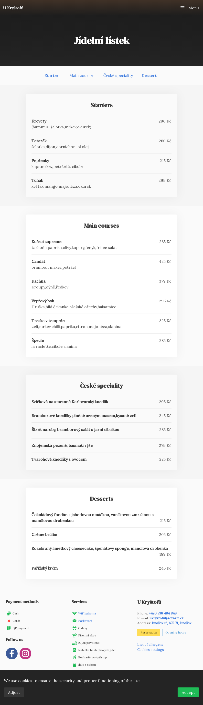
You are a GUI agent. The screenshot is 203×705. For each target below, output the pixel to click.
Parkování (85, 621)
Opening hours (175, 632)
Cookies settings (150, 649)
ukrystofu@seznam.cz (166, 618)
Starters (53, 75)
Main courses (82, 75)
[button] (189, 8)
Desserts (150, 75)
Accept (188, 692)
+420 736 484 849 (163, 613)
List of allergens (150, 644)
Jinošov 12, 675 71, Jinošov (171, 623)
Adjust (14, 692)
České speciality (118, 75)
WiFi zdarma (87, 613)
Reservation (148, 632)
